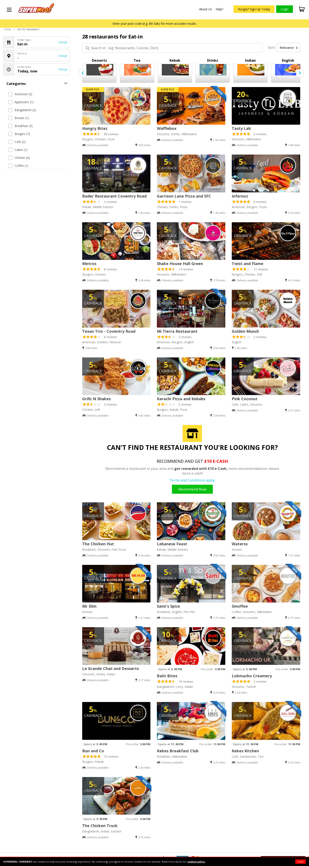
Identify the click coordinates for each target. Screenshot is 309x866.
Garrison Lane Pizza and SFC (184, 196)
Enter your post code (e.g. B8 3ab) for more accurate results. (154, 23)
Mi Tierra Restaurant (177, 331)
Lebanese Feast (172, 543)
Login (284, 9)
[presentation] (82, 73)
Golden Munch (245, 331)
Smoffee (240, 606)
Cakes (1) (17, 150)
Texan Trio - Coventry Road (108, 331)
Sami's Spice (168, 606)
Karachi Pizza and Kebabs (181, 398)
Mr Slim (89, 606)
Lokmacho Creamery (252, 675)
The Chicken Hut (98, 543)
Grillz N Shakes (96, 398)
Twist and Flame (247, 263)
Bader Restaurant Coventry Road (114, 196)
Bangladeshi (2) (22, 110)
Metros (89, 263)
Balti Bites (167, 675)
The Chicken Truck (100, 825)
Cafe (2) (17, 142)
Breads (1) (18, 118)
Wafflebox (166, 128)
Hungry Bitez (95, 128)
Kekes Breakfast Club (177, 750)
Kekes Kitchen (245, 750)
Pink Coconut (245, 398)
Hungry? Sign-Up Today (254, 9)
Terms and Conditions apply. (192, 480)
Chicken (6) (19, 158)
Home (7, 29)
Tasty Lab (241, 128)
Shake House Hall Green (180, 263)
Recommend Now (192, 489)
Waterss (240, 543)
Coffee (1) (18, 166)
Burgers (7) (19, 134)
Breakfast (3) (20, 126)
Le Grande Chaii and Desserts (110, 668)
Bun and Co (93, 750)
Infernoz (240, 196)
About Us (205, 9)
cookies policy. (196, 861)
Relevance (289, 48)
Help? (219, 9)
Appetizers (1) (21, 102)
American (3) (20, 94)
